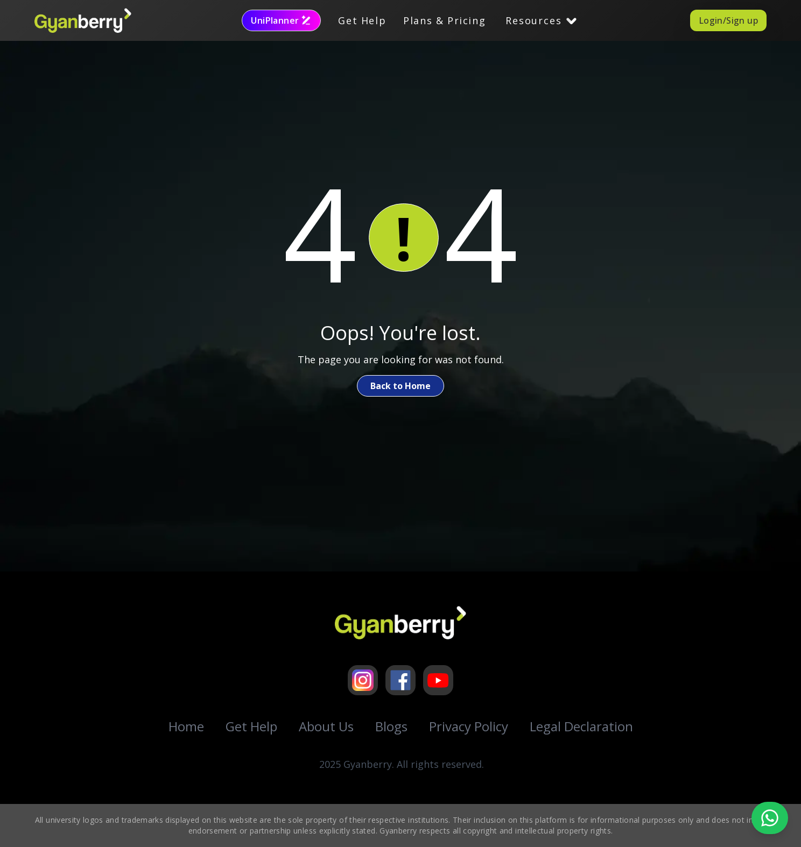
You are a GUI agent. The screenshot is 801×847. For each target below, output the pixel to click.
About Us (326, 726)
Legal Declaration (581, 726)
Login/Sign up (728, 20)
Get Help (362, 20)
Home (186, 726)
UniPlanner (281, 20)
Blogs (391, 726)
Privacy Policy (468, 726)
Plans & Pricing (444, 20)
